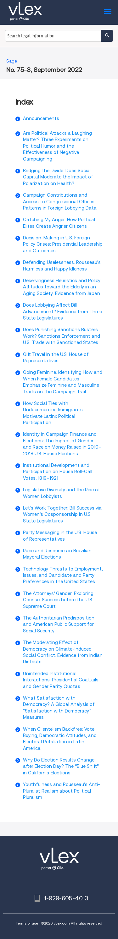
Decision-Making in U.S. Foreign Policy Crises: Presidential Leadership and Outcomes (63, 244)
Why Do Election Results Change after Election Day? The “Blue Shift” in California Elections (61, 766)
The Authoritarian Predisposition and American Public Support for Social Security (58, 624)
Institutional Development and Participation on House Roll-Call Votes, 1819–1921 (57, 472)
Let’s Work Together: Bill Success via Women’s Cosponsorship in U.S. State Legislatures (62, 514)
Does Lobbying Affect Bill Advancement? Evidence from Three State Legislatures (62, 311)
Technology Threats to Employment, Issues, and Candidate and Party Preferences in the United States (63, 575)
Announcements (41, 118)
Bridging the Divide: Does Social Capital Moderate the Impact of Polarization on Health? (58, 177)
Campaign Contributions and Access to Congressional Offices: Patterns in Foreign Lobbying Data (60, 201)
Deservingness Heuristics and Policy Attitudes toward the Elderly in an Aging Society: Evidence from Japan (61, 287)
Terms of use (27, 923)
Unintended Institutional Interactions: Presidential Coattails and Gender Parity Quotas (60, 680)
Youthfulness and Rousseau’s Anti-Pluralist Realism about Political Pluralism (61, 791)
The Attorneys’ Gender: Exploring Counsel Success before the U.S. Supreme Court (58, 600)
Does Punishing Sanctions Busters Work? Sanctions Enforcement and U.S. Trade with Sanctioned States (61, 336)
